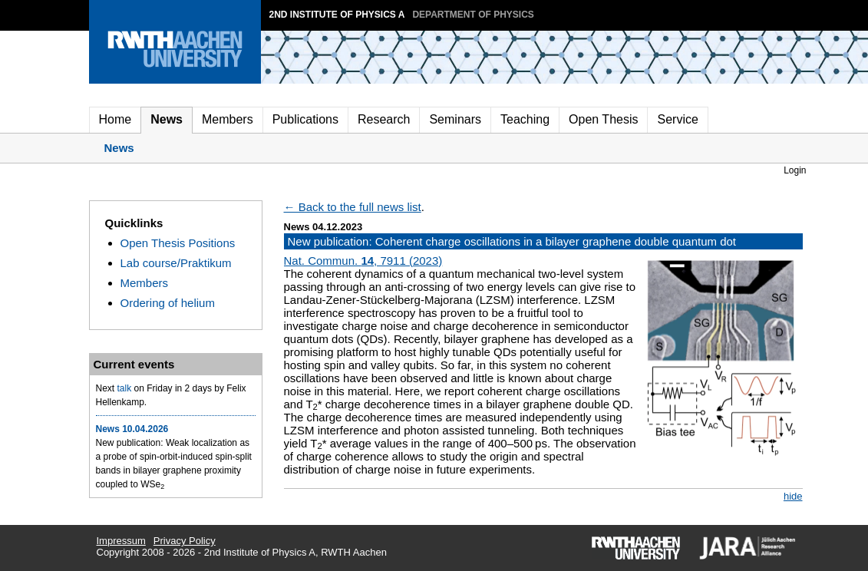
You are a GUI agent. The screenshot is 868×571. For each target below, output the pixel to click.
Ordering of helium (167, 302)
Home (115, 119)
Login (795, 170)
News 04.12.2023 (323, 227)
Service (677, 119)
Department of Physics (472, 14)
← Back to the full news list (352, 206)
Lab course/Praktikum (176, 262)
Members (227, 119)
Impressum (121, 540)
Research (384, 119)
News (166, 119)
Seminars (455, 119)
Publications (305, 119)
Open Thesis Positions (178, 242)
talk (124, 388)
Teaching (525, 119)
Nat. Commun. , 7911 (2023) (363, 260)
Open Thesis (603, 119)
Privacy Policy (184, 540)
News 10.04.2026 (132, 429)
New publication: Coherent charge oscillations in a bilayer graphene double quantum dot (512, 241)
